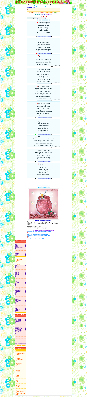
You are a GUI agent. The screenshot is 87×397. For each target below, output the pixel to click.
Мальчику (17, 282)
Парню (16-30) (18, 332)
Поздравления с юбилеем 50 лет (20, 340)
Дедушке (17, 388)
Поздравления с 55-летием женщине (20, 338)
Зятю (16, 270)
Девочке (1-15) (18, 325)
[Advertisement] (43, 182)
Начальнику (17, 287)
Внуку (16, 246)
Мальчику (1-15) (18, 330)
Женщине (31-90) (18, 329)
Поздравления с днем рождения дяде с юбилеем (44, 36)
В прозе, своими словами (19, 368)
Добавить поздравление (33, 4)
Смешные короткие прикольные (19, 390)
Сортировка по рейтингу (41, 18)
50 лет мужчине (18, 322)
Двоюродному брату (19, 249)
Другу (16, 256)
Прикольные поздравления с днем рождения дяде (39, 236)
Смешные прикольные (20, 354)
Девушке (17, 251)
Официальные (18, 366)
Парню (16, 294)
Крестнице (17, 274)
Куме (16, 277)
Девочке (16, 250)
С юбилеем (49, 14)
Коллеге (16, 272)
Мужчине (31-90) (18, 331)
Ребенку (16, 299)
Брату (16, 245)
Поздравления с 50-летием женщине (20, 336)
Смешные (18, 359)
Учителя (17, 311)
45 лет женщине (18, 320)
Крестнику (17, 273)
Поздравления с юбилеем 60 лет (20, 345)
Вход (47, 4)
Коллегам (18, 365)
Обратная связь (23, 4)
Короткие (55, 12)
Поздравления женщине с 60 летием (20, 334)
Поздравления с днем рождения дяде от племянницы (39, 233)
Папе (16, 293)
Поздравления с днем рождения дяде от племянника (39, 232)
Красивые (18, 357)
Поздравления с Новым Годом (19, 351)
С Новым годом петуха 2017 (20, 393)
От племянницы (49, 12)
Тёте (16, 308)
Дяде (34, 7)
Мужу (16, 285)
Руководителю (18, 301)
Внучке (16, 247)
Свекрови (17, 302)
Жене (16, 266)
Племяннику (17, 295)
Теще (16, 309)
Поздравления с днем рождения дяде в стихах (44, 117)
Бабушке (17, 387)
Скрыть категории (20, 313)
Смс (16, 304)
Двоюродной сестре (19, 248)
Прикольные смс (19, 364)
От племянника (41, 12)
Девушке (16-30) (18, 328)
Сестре (16, 303)
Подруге (17, 377)
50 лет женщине (18, 321)
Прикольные (37, 14)
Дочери (16, 255)
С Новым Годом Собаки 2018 (20, 395)
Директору (17, 254)
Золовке (16, 269)
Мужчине (17, 286)
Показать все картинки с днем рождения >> (43, 220)
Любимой (17, 279)
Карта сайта (51, 4)
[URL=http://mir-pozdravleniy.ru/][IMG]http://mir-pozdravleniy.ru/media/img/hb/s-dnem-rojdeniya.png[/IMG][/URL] (43, 228)
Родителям (17, 300)
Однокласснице (18, 292)
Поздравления (29, 7)
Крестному (17, 276)
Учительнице (17, 310)
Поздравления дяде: (33, 12)
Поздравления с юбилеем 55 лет (20, 342)
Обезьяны (18, 362)
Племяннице (17, 296)
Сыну (16, 305)
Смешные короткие (19, 360)
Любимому (17, 281)
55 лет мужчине (18, 324)
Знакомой (17, 268)
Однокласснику (18, 291)
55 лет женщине (18, 323)
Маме (16, 284)
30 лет (16, 319)
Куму (16, 278)
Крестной (17, 275)
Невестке (17, 290)
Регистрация (42, 4)
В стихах (43, 14)
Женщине (17, 267)
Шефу (16, 312)
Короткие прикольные (20, 361)
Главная (17, 4)
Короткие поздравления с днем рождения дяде (38, 235)
